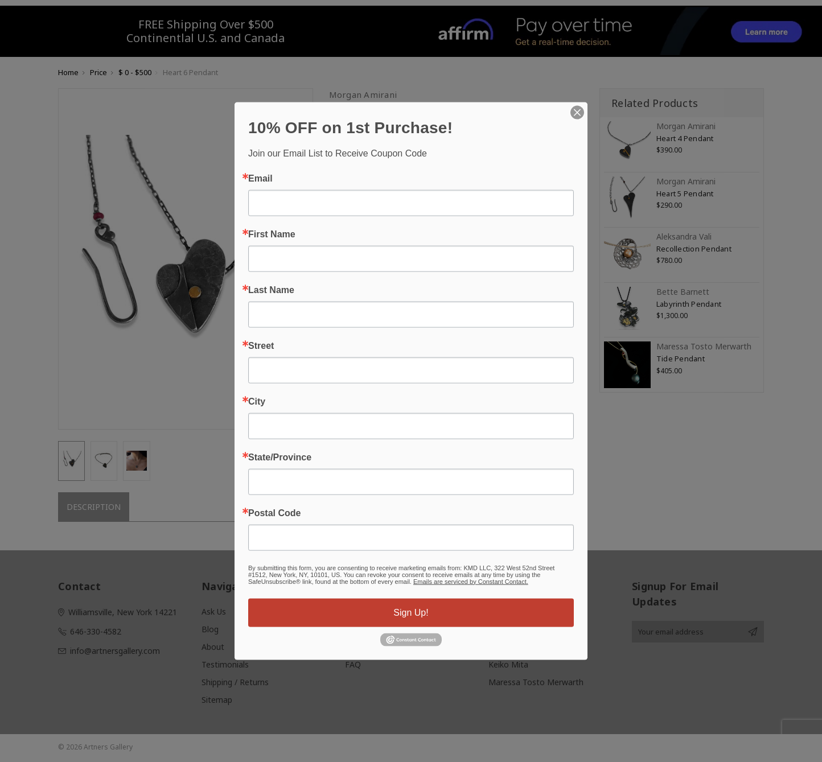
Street (261, 345)
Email (260, 178)
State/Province (279, 457)
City (256, 401)
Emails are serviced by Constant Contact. (470, 581)
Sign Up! (410, 612)
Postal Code (274, 512)
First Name (271, 233)
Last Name (271, 289)
